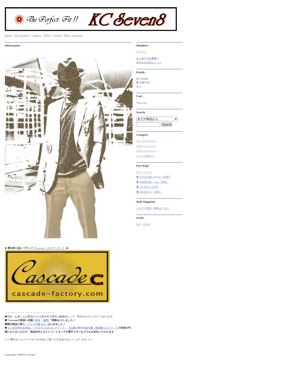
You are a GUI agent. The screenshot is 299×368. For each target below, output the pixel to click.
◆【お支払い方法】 (147, 186)
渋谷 (37, 320)
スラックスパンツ (146, 150)
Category (77, 35)
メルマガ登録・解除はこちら (152, 208)
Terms (57, 35)
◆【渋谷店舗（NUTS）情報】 (153, 176)
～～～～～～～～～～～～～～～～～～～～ (30, 312)
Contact (36, 35)
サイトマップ (143, 172)
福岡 (45, 320)
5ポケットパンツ (145, 145)
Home (8, 35)
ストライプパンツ (146, 140)
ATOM (146, 224)
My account (22, 35)
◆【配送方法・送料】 (149, 191)
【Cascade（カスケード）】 (49, 248)
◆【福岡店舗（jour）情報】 (152, 182)
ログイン (141, 51)
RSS (138, 224)
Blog (67, 35)
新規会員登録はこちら (149, 62)
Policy (47, 35)
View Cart (141, 102)
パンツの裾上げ (145, 155)
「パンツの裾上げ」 (36, 324)
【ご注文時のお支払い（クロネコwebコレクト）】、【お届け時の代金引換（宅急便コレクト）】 (62, 327)
